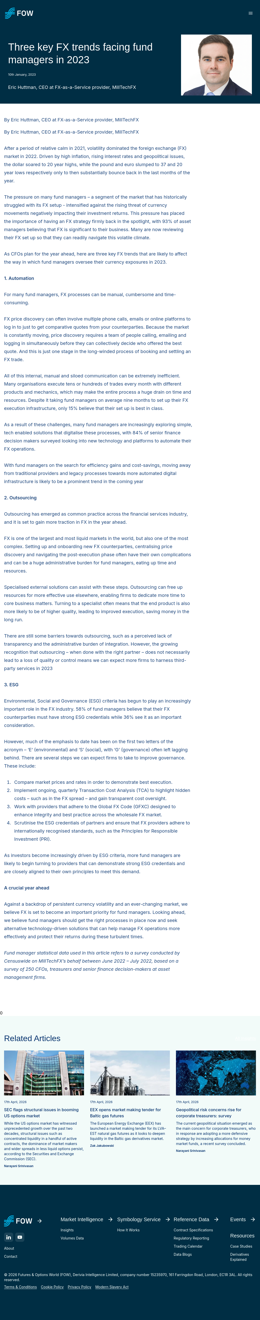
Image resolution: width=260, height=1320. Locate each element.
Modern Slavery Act (111, 1287)
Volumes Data (72, 1238)
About (9, 1248)
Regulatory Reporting (191, 1238)
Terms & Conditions (20, 1287)
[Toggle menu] (250, 13)
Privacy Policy (79, 1287)
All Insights (245, 1038)
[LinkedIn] (8, 1237)
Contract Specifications (193, 1230)
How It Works (128, 1230)
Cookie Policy (52, 1287)
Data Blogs (183, 1254)
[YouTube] (19, 1237)
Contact (10, 1256)
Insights (67, 1230)
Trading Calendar (188, 1246)
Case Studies (241, 1246)
